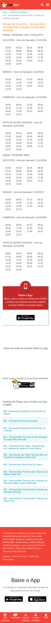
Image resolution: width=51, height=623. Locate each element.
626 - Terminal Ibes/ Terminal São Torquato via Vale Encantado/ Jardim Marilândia (25, 482)
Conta (45, 616)
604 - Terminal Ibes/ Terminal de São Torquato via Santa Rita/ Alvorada (25, 438)
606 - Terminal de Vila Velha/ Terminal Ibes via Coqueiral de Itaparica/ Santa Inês (25, 456)
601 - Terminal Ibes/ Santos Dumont (20, 421)
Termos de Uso (19, 556)
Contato (6, 556)
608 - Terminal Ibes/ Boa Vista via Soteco (23, 464)
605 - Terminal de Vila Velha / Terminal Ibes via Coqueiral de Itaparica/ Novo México (24, 447)
